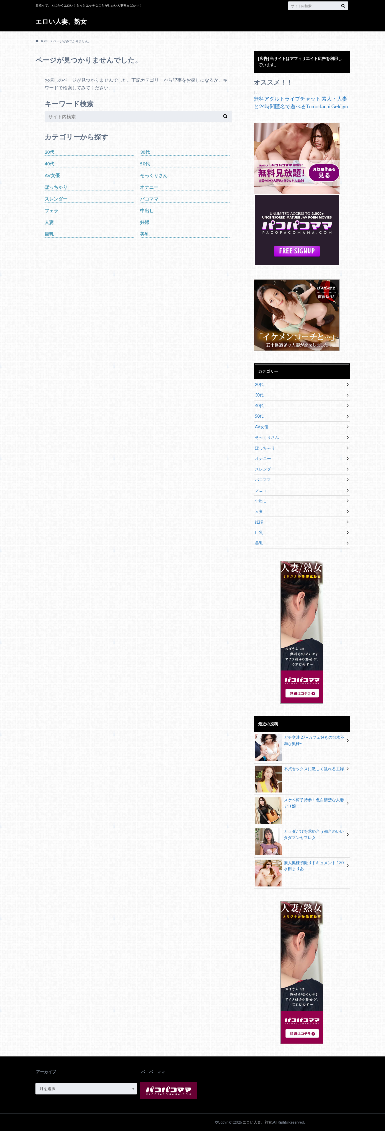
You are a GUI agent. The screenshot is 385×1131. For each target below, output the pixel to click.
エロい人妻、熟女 (61, 21)
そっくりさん (153, 175)
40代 (49, 163)
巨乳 (49, 234)
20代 (49, 152)
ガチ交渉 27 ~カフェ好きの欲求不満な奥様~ (300, 741)
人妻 (49, 222)
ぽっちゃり (56, 187)
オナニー (149, 187)
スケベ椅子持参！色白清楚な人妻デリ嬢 (299, 804)
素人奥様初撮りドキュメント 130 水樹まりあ (299, 867)
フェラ (51, 210)
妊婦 (144, 222)
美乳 (144, 234)
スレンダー (56, 198)
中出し (147, 210)
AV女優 (52, 175)
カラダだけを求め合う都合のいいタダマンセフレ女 (299, 835)
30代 (145, 152)
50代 (145, 163)
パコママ (149, 198)
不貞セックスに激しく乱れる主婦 (299, 770)
